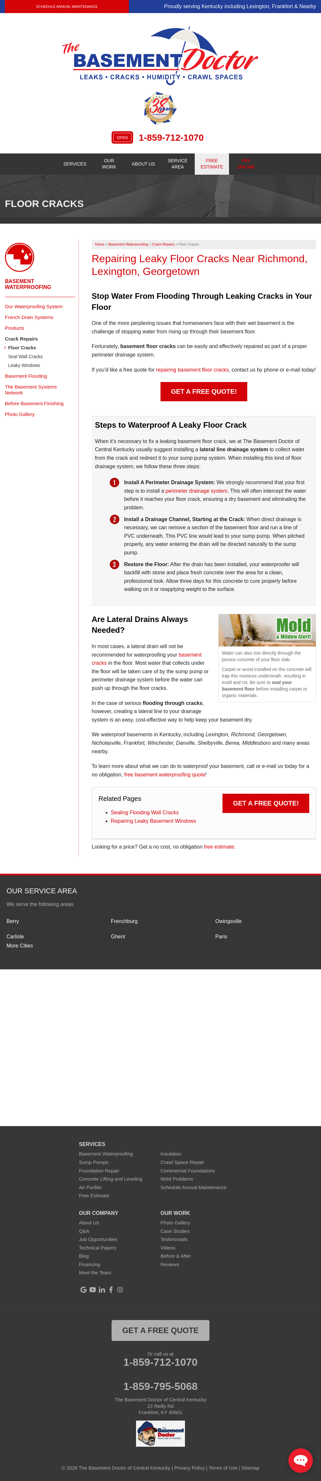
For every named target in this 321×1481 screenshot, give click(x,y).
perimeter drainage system (196, 491)
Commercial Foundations (187, 1170)
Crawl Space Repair (182, 1162)
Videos (168, 1247)
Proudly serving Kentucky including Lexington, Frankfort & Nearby (240, 6)
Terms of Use (223, 1468)
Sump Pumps (93, 1162)
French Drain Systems (29, 317)
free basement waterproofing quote (164, 774)
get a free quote (160, 1330)
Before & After (175, 1256)
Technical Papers (97, 1247)
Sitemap (250, 1468)
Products (14, 328)
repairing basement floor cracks (192, 370)
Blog (84, 1256)
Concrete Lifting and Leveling (110, 1179)
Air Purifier (90, 1187)
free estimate (219, 847)
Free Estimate (94, 1195)
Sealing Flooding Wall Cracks (145, 812)
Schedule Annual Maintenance (67, 6)
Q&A (84, 1231)
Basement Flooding (26, 376)
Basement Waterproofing (28, 284)
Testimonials (174, 1239)
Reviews (169, 1264)
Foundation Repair (99, 1170)
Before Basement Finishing (34, 403)
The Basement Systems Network (31, 389)
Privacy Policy (189, 1468)
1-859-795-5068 (160, 1386)
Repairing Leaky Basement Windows (153, 821)
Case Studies (175, 1231)
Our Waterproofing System (34, 306)
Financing (89, 1264)
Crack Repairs (21, 339)
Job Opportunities (98, 1239)
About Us (89, 1222)
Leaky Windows (24, 365)
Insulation (170, 1153)
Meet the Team (95, 1272)
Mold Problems (176, 1179)
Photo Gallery (20, 414)
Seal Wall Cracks (25, 356)
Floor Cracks (22, 347)
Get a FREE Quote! (204, 391)
